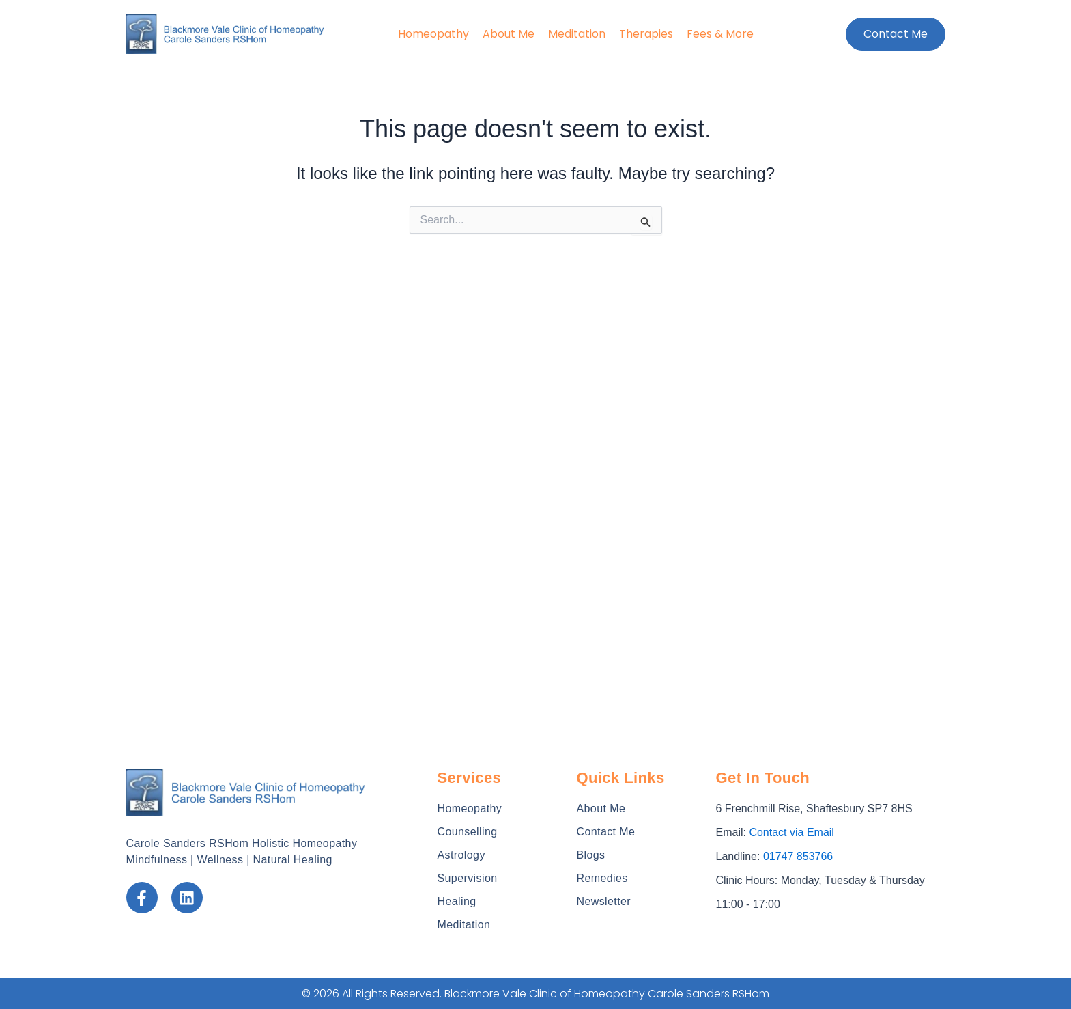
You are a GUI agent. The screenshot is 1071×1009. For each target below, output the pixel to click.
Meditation (576, 34)
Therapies (646, 34)
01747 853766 (798, 856)
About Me (508, 34)
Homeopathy (433, 34)
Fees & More (720, 34)
